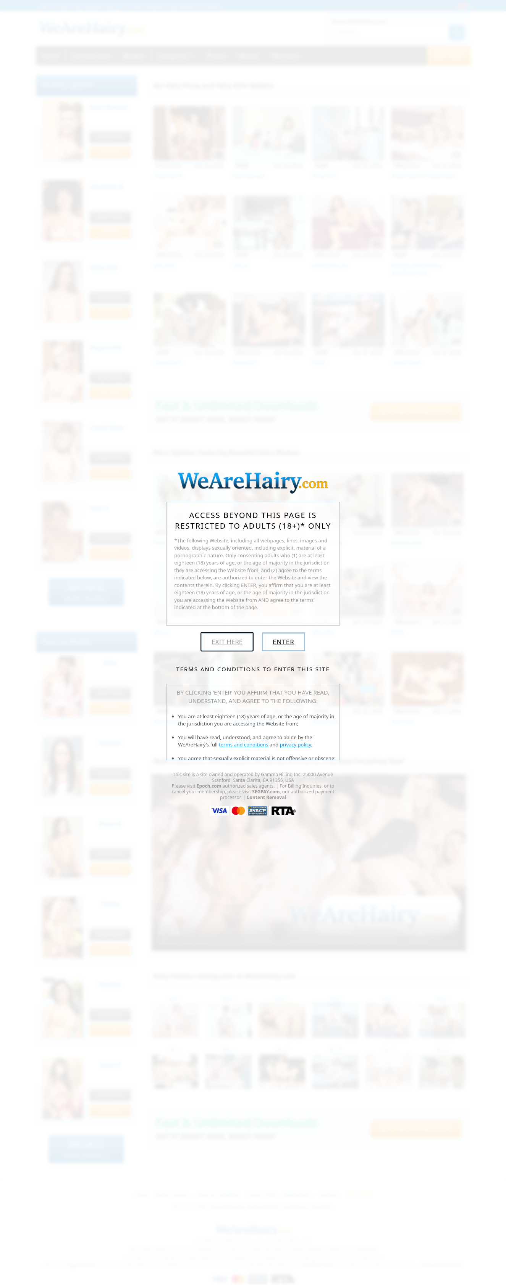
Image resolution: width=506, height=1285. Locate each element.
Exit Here (227, 641)
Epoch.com (209, 786)
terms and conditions (243, 744)
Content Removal (266, 797)
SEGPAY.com (266, 791)
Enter (283, 641)
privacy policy (295, 744)
